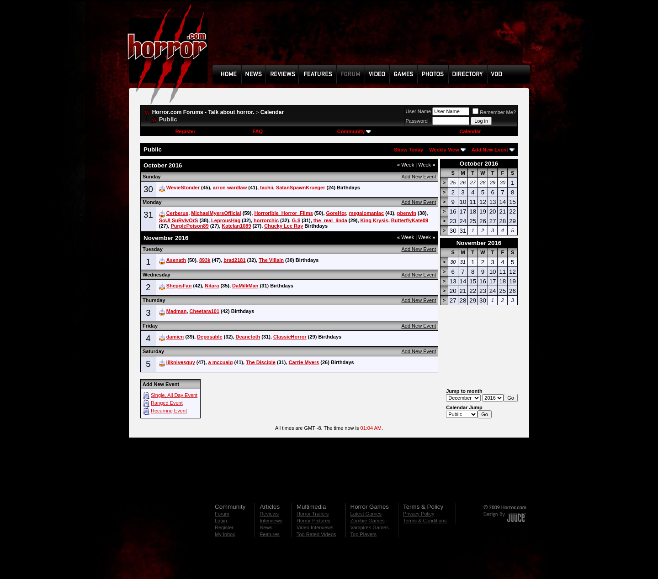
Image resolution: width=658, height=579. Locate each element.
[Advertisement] (374, 39)
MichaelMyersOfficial (216, 213)
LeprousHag (225, 220)
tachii (266, 187)
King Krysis (374, 220)
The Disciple (261, 362)
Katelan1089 (236, 226)
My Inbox (225, 534)
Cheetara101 (204, 311)
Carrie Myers (304, 362)
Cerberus (177, 213)
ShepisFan (179, 285)
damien (175, 336)
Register (185, 131)
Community (354, 131)
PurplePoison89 (189, 226)
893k (204, 260)
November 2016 (479, 243)
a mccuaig (220, 362)
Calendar (272, 112)
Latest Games (366, 513)
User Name (418, 111)
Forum (222, 513)
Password (417, 121)
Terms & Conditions (424, 520)
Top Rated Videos (316, 534)
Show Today (408, 149)
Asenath (176, 260)
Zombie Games (367, 520)
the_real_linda (330, 220)
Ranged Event (167, 403)
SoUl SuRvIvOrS (178, 220)
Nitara (212, 285)
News (266, 527)
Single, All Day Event (174, 395)
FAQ (257, 131)
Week (405, 164)
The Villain (271, 260)
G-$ (296, 220)
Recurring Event (169, 410)
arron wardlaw (230, 187)
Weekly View (444, 149)
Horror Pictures (313, 520)
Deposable (210, 336)
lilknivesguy (180, 362)
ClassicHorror (290, 336)
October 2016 (479, 163)
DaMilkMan (245, 285)
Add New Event (490, 149)
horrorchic (266, 220)
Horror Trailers (313, 513)
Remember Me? (494, 112)
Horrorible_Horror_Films (283, 213)
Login (221, 520)
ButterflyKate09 (409, 220)
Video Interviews (315, 527)
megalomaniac (366, 213)
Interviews (271, 520)
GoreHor (336, 213)
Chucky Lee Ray (283, 226)
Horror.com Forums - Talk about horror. (203, 112)
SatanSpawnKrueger (300, 187)
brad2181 (234, 260)
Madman (176, 311)
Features (269, 534)
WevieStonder (183, 187)
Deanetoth (247, 336)
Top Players (363, 534)
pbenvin (406, 213)
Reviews (269, 513)
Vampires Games (369, 527)
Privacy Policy (418, 513)
